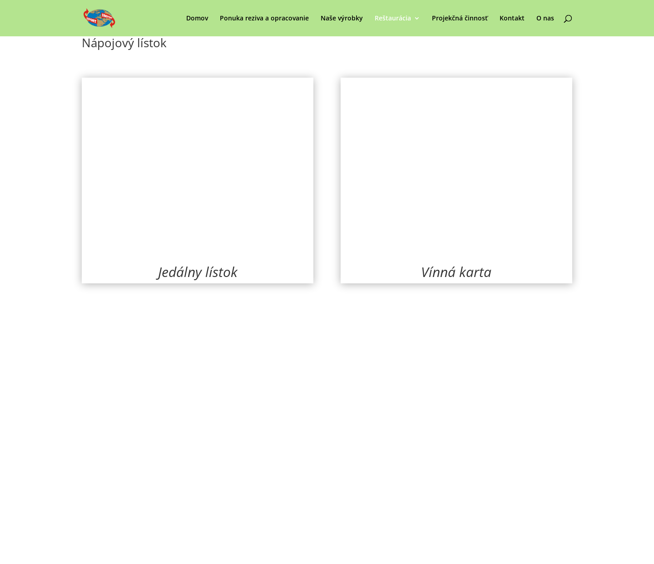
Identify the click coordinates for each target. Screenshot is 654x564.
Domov (197, 18)
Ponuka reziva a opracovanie (264, 18)
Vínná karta (456, 271)
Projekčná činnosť (460, 18)
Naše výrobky (342, 18)
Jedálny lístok (198, 271)
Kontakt (512, 18)
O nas (545, 18)
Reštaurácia (393, 18)
